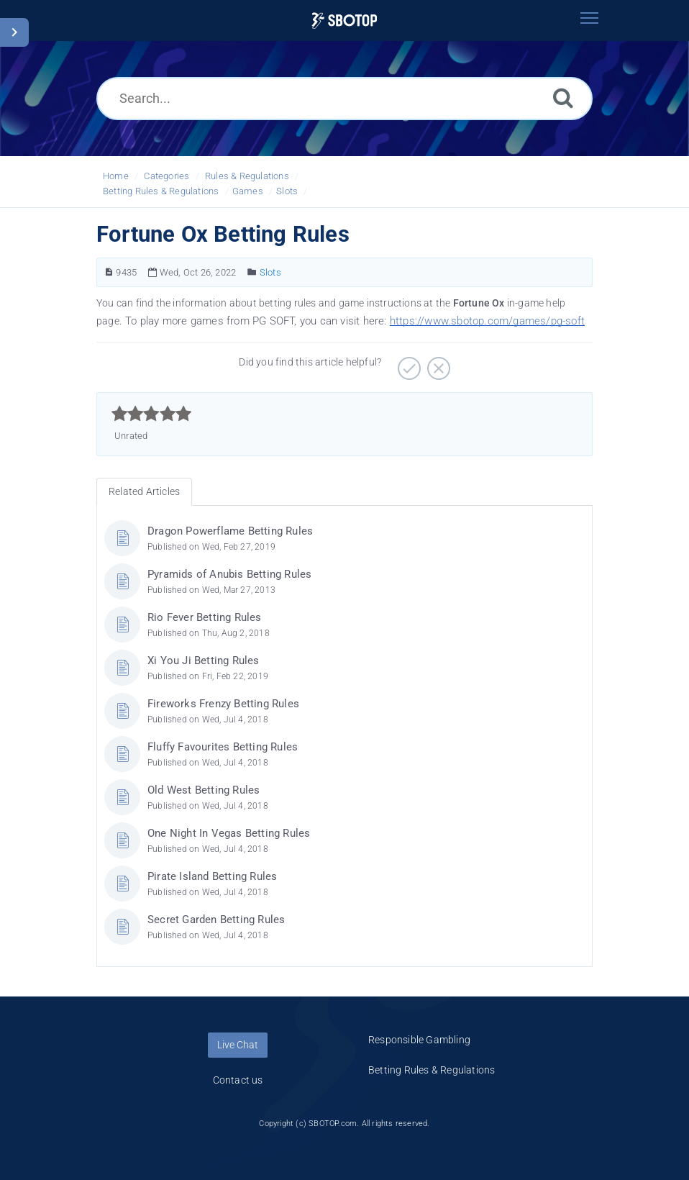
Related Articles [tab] (144, 491)
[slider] (151, 413)
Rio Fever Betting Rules (204, 617)
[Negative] (437, 363)
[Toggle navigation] (589, 18)
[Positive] (407, 363)
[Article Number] (109, 272)
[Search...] (344, 98)
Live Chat (237, 1044)
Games (247, 191)
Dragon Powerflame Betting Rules (230, 531)
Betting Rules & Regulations (161, 191)
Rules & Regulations (247, 176)
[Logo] (344, 20)
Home (116, 176)
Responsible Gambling (419, 1039)
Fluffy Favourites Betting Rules (222, 746)
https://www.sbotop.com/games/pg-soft (487, 320)
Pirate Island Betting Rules (212, 876)
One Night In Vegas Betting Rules (228, 833)
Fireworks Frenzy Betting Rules (223, 703)
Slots (287, 191)
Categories (166, 176)
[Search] (563, 97)
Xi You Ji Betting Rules (203, 660)
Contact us (238, 1080)
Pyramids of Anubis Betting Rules (229, 574)
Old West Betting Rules (203, 790)
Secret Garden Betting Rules (216, 919)
